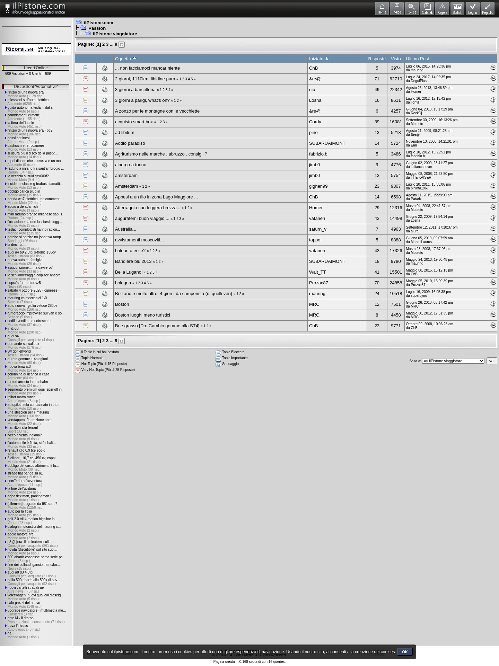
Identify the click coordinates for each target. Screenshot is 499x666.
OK (405, 652)
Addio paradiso (130, 143)
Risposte (377, 58)
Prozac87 (318, 282)
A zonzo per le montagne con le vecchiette (157, 111)
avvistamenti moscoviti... (139, 239)
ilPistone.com (98, 22)
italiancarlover (421, 167)
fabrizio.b (318, 154)
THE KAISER (421, 177)
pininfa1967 (420, 188)
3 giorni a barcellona (135, 89)
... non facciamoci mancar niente (147, 68)
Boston (122, 304)
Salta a (414, 361)
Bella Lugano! (129, 272)
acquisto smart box (134, 121)
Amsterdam (126, 186)
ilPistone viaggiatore (115, 33)
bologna (123, 282)
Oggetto (126, 58)
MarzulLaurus (421, 242)
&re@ (315, 78)
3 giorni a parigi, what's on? (142, 100)
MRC (314, 304)
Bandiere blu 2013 (133, 261)
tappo (315, 239)
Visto (396, 58)
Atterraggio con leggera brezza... (148, 207)
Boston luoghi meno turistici (142, 315)
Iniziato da (319, 58)
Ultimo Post (417, 58)
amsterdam (126, 175)
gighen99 (318, 186)
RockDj (416, 113)
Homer (416, 92)
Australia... (125, 229)
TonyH (415, 102)
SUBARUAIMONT (327, 143)
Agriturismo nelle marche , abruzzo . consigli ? (161, 154)
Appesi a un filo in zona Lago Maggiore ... (156, 196)
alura (415, 231)
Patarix (416, 199)
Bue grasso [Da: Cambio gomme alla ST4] (157, 325)
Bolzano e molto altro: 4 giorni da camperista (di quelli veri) (173, 293)
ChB (313, 68)
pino (313, 132)
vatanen (317, 218)
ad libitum (124, 132)
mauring (417, 70)
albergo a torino (130, 164)
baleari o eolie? (130, 250)
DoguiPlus (419, 81)
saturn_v (317, 229)
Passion (97, 28)
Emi (414, 145)
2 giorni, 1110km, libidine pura (145, 78)
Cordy (315, 121)
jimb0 (314, 164)
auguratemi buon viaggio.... (142, 218)
